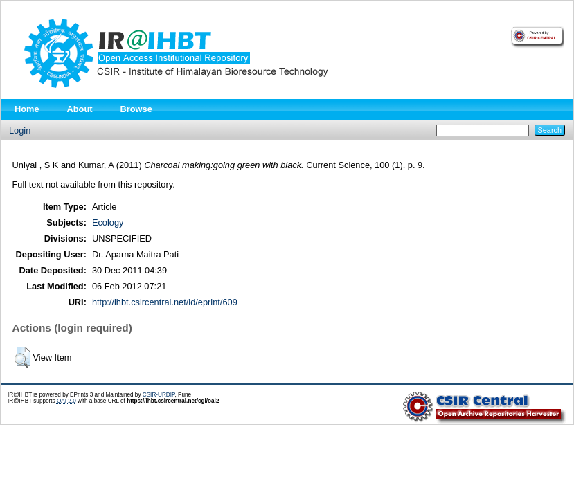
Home (27, 109)
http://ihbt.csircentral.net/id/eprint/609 (164, 302)
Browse (136, 109)
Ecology (108, 222)
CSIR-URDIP (159, 395)
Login (19, 130)
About (80, 109)
